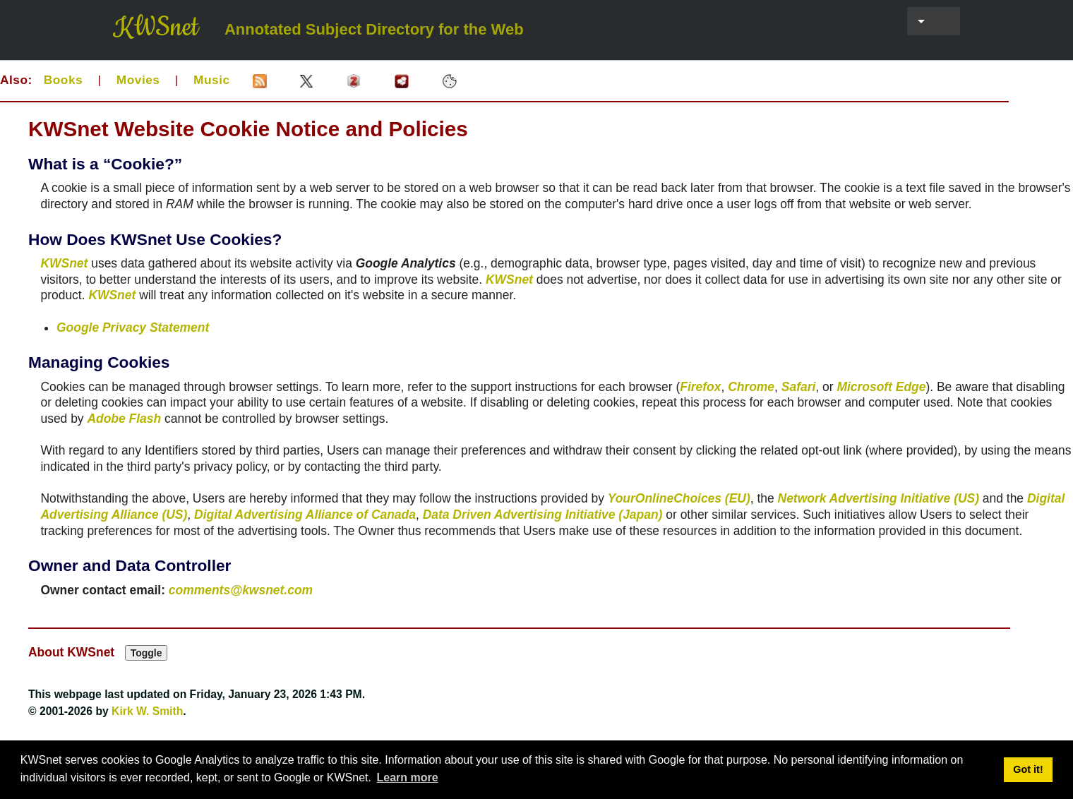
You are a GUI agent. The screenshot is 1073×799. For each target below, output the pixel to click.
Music (211, 80)
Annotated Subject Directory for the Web (374, 29)
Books (63, 80)
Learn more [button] (407, 777)
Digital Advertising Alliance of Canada (305, 514)
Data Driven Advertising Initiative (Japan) (543, 514)
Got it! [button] (1028, 769)
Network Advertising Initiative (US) (878, 498)
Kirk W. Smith (147, 711)
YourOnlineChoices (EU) (679, 498)
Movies (138, 80)
